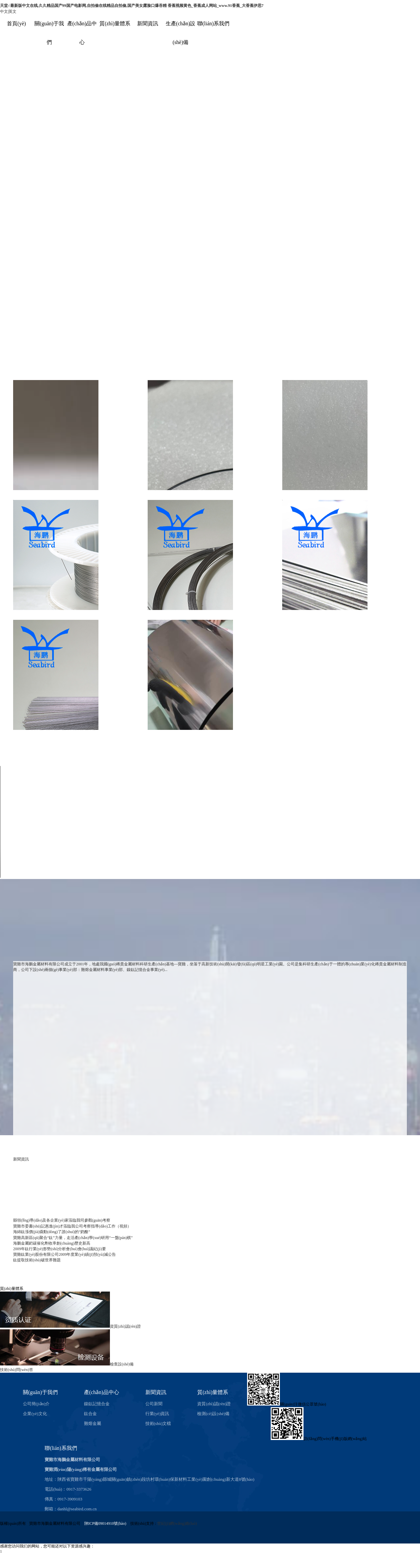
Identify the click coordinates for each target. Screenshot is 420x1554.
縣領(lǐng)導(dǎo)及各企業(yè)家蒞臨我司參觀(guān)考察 (61, 1220)
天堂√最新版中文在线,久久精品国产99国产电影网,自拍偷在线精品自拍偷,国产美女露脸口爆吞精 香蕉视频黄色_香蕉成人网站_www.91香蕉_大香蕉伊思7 (131, 5)
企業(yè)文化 (35, 1413)
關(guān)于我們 (40, 1392)
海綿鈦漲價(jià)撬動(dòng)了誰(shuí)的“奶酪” (51, 1231)
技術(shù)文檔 (158, 1423)
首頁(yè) (16, 23)
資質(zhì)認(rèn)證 (214, 1403)
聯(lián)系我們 (213, 23)
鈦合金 (90, 1413)
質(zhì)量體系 (114, 23)
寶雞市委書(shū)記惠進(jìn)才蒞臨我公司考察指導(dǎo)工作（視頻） (72, 1226)
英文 (12, 11)
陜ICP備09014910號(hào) (105, 1523)
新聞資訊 (147, 23)
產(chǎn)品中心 (101, 1392)
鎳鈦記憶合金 (97, 1403)
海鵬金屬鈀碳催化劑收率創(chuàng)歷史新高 (51, 1243)
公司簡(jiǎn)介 (36, 1403)
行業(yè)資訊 (157, 1413)
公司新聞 (153, 1403)
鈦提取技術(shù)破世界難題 (37, 1260)
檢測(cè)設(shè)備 (213, 1413)
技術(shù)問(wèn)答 (16, 1369)
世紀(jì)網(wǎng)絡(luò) (177, 1523)
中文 (4, 11)
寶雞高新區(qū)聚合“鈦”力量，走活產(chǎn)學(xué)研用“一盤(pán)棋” (73, 1237)
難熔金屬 (92, 1423)
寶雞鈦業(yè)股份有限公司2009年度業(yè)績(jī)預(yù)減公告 (64, 1254)
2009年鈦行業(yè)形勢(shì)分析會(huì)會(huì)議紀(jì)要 (59, 1249)
